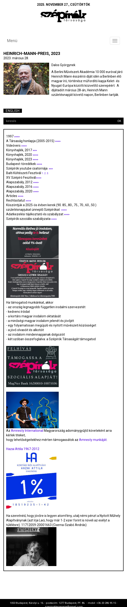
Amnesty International (27, 430)
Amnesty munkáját (92, 440)
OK (119, 121)
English (13, 111)
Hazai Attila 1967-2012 (22, 449)
